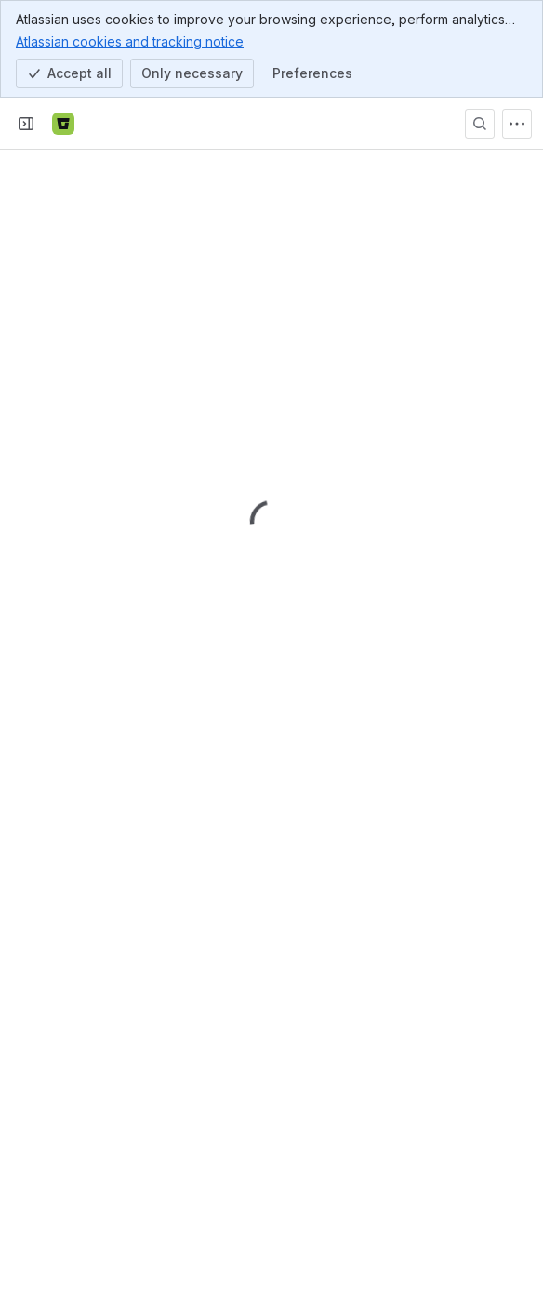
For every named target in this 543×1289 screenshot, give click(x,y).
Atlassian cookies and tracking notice (130, 41)
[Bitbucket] (63, 124)
